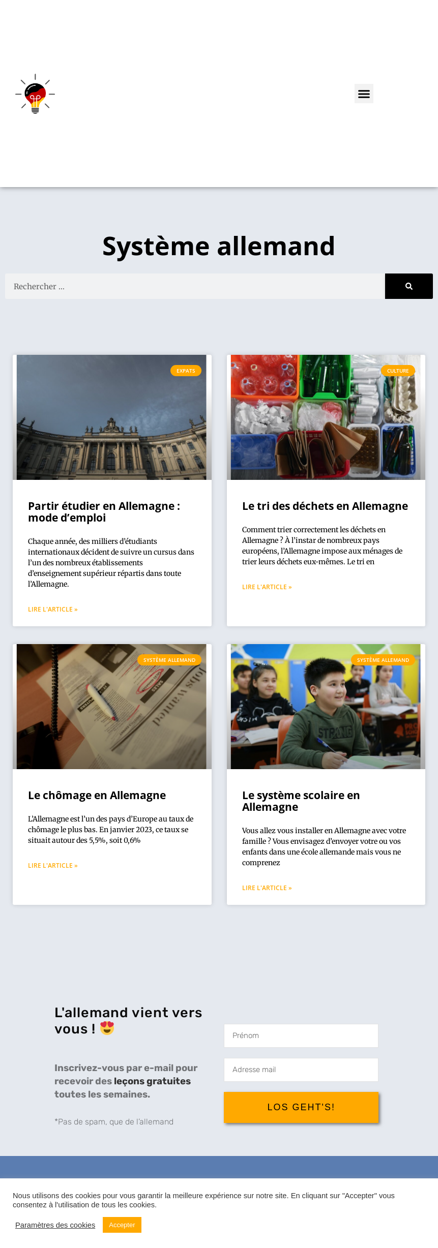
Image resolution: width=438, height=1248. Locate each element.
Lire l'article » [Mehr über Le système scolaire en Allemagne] (267, 888)
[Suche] (409, 286)
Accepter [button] (122, 1225)
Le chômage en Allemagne (97, 795)
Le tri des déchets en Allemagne (325, 506)
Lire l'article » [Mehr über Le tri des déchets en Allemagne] (267, 587)
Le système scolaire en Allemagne (301, 801)
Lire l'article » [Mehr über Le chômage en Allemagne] (53, 865)
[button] (364, 93)
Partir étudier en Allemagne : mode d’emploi (104, 512)
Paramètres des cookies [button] (55, 1225)
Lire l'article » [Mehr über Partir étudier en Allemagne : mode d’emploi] (53, 609)
